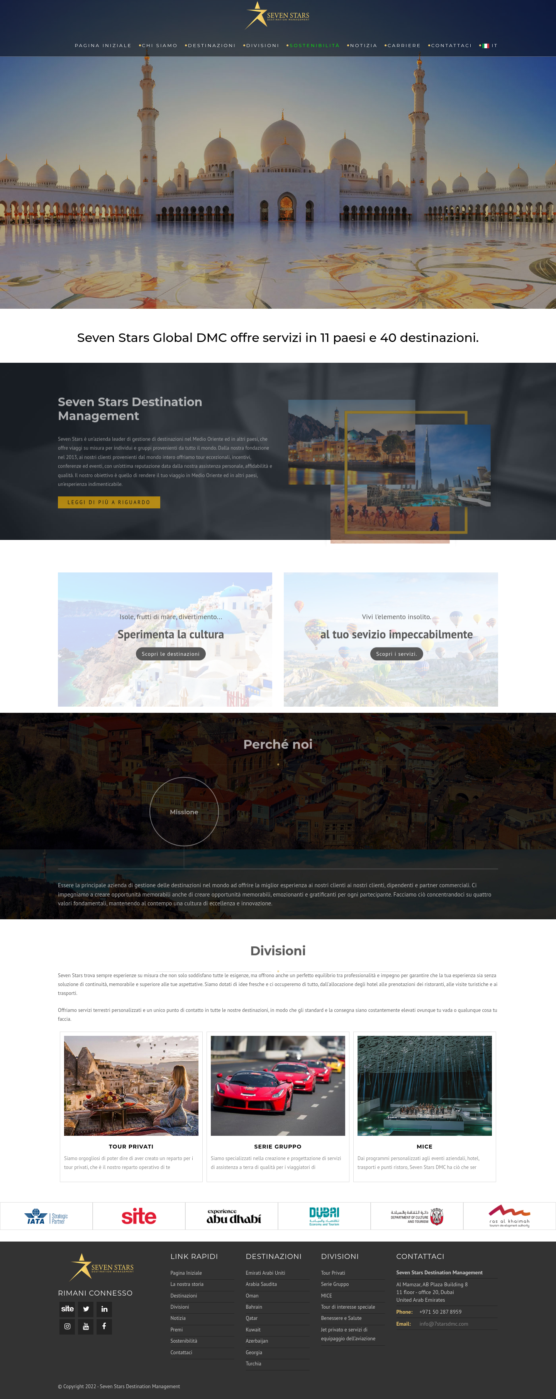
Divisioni (263, 45)
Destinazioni (212, 45)
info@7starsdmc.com (444, 1323)
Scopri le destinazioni (171, 678)
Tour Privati (333, 1273)
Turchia (253, 1363)
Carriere (404, 45)
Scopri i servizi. (396, 678)
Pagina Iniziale (186, 1273)
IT (490, 45)
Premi (177, 1329)
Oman (252, 1295)
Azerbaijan (257, 1341)
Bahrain (254, 1307)
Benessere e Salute (341, 1318)
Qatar (252, 1318)
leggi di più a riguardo (109, 527)
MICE (326, 1295)
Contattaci (452, 45)
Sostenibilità (315, 45)
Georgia (254, 1352)
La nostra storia (187, 1284)
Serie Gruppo (335, 1284)
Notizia (364, 45)
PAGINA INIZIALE (103, 45)
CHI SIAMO (160, 45)
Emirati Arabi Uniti (265, 1273)
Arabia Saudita (261, 1284)
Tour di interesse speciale (348, 1307)
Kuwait (253, 1329)
